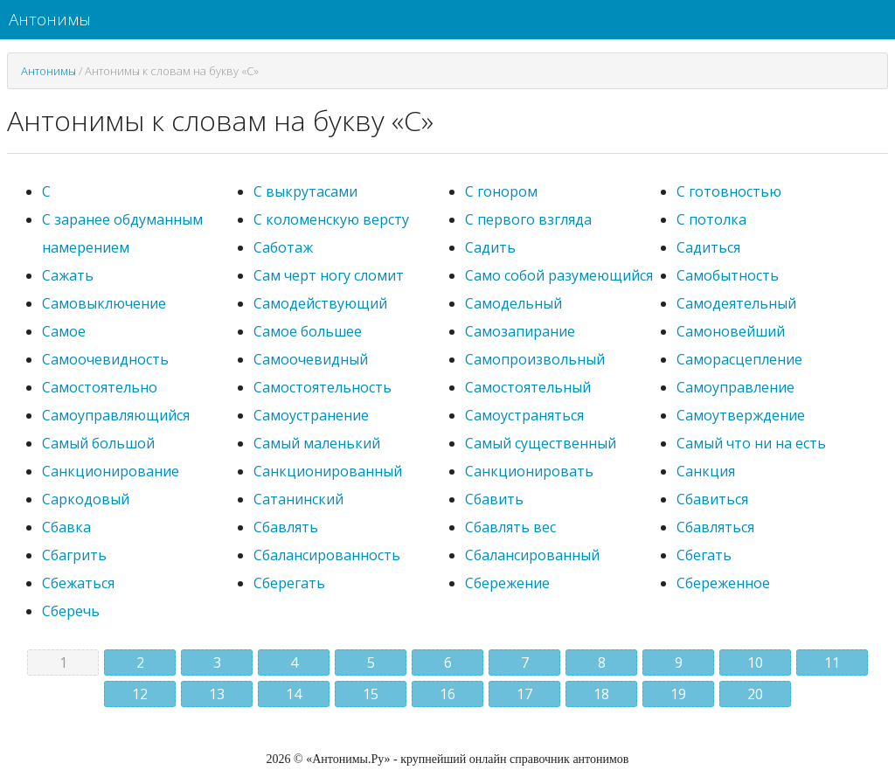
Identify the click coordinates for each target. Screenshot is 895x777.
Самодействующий (320, 303)
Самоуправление (735, 387)
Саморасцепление (739, 359)
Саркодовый (85, 499)
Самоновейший (730, 331)
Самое (64, 331)
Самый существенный (540, 443)
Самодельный (513, 303)
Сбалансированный (532, 555)
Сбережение (507, 583)
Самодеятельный (736, 303)
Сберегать (289, 583)
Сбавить (494, 499)
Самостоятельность (322, 387)
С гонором (501, 191)
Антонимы (50, 19)
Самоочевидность (105, 359)
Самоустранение (311, 415)
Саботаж (283, 247)
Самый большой (98, 443)
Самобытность (727, 275)
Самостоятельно (99, 387)
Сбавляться (715, 527)
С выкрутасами (305, 191)
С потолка (711, 219)
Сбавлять (285, 527)
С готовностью (728, 191)
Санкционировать (529, 471)
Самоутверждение (740, 415)
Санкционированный (327, 471)
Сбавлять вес (510, 527)
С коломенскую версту (331, 219)
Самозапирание (520, 331)
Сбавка (66, 527)
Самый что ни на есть (751, 443)
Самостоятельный (528, 387)
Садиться (708, 247)
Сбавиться (712, 499)
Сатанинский (298, 499)
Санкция (705, 471)
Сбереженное (723, 583)
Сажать (68, 275)
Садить (490, 247)
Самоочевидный (310, 359)
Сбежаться (78, 583)
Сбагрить (74, 555)
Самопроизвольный (535, 359)
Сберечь (71, 611)
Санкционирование (110, 471)
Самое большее (307, 331)
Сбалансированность (326, 555)
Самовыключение (104, 303)
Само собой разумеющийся (559, 275)
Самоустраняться (524, 415)
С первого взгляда (528, 219)
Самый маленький (316, 443)
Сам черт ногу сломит (328, 275)
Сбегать (704, 555)
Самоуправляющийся (116, 415)
